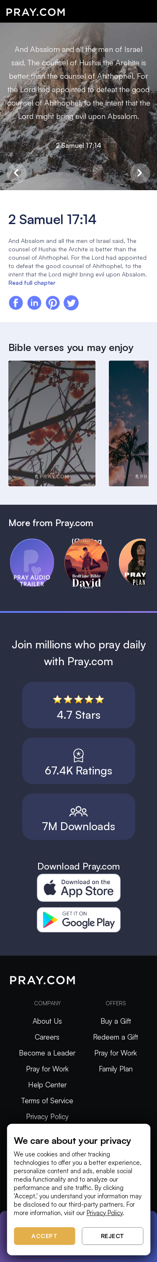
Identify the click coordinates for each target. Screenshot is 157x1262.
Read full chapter (31, 282)
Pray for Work (47, 1068)
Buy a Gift (115, 1021)
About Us (47, 1021)
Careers (47, 1036)
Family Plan (116, 1068)
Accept (44, 1235)
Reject (112, 1235)
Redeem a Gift (115, 1036)
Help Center (47, 1084)
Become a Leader (47, 1052)
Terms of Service (47, 1100)
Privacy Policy (47, 1116)
